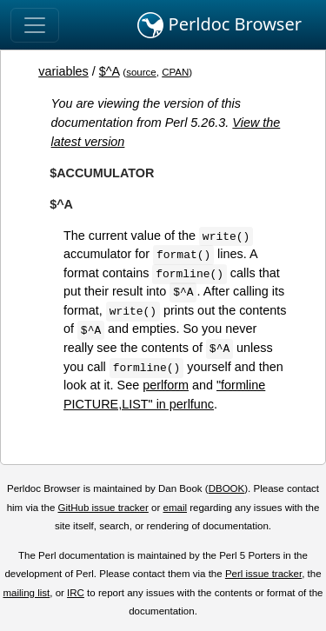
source (141, 72)
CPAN (175, 72)
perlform (166, 385)
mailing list (26, 593)
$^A (109, 71)
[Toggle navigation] (34, 25)
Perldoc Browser (219, 25)
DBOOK (227, 488)
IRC (75, 593)
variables (63, 71)
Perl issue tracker (263, 573)
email (175, 507)
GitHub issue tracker (103, 507)
